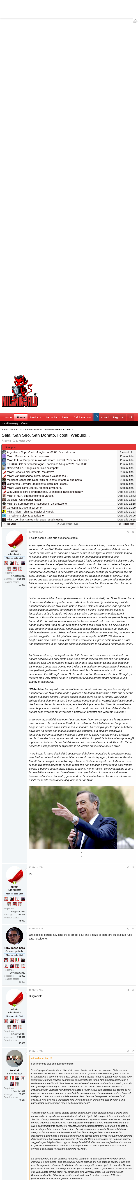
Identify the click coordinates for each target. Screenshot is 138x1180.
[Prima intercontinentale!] (20, 569)
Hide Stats (10, 524)
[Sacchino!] (15, 569)
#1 (133, 532)
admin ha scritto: (39, 1058)
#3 (133, 928)
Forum (21, 417)
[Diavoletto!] (6, 563)
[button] (40, 417)
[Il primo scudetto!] (17, 960)
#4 (133, 990)
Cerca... (25, 423)
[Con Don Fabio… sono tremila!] (23, 563)
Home (8, 417)
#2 (133, 867)
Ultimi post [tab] (10, 447)
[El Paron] (12, 563)
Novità (34, 417)
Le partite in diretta (57, 417)
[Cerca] (130, 417)
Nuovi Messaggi (10, 423)
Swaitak (15, 1070)
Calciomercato (82, 417)
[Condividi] (128, 532)
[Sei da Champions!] (17, 563)
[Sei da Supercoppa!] (9, 569)
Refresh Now (126, 524)
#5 (133, 1051)
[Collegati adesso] (14, 547)
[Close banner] (135, 20)
